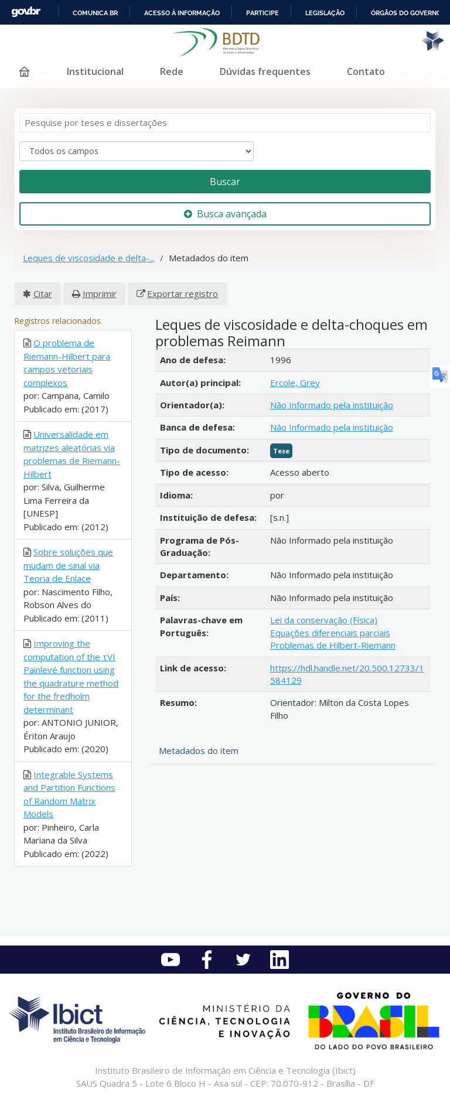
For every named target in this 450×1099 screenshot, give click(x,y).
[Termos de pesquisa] (225, 122)
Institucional (95, 71)
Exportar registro (182, 293)
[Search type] (136, 151)
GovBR (25, 12)
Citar (42, 293)
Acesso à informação (182, 12)
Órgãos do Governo (406, 12)
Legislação (325, 12)
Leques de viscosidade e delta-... (89, 258)
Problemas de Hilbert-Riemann (333, 645)
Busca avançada (225, 213)
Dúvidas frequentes (265, 71)
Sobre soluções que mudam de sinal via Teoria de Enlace (68, 565)
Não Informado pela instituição (331, 405)
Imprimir (100, 293)
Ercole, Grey (295, 382)
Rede (171, 71)
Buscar (225, 181)
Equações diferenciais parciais (330, 633)
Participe (262, 12)
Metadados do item (198, 750)
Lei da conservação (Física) (323, 620)
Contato (366, 71)
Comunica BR (95, 12)
